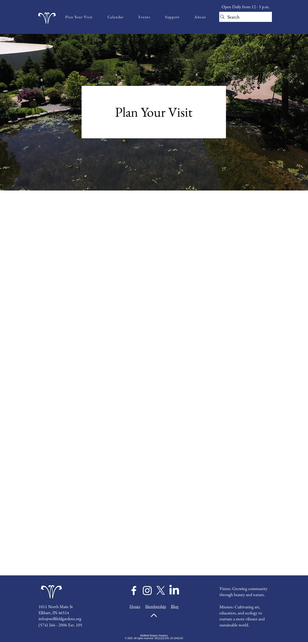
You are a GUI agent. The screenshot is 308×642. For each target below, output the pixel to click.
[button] (79, 17)
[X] (161, 591)
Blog (175, 606)
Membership (155, 606)
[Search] (245, 17)
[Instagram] (147, 591)
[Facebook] (134, 591)
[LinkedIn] (174, 591)
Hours (134, 606)
